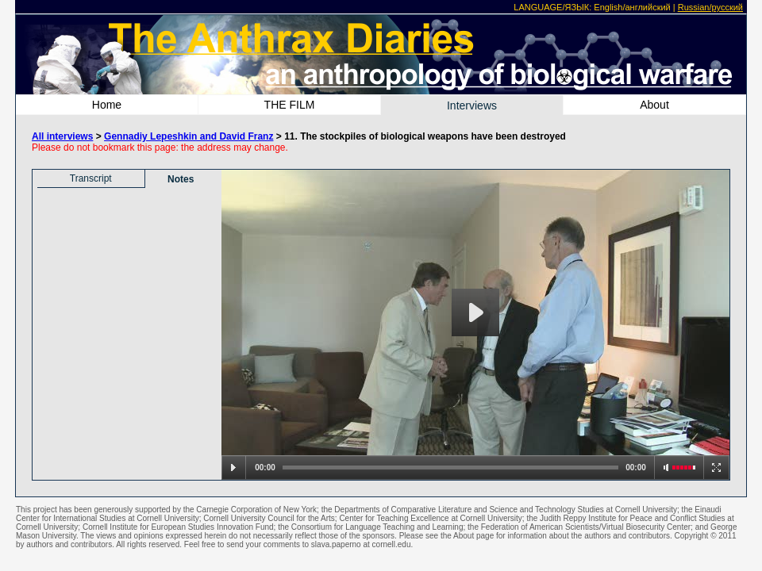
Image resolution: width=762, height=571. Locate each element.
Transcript (91, 178)
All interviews (62, 136)
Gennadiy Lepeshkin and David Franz (188, 136)
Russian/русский (710, 7)
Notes (180, 179)
